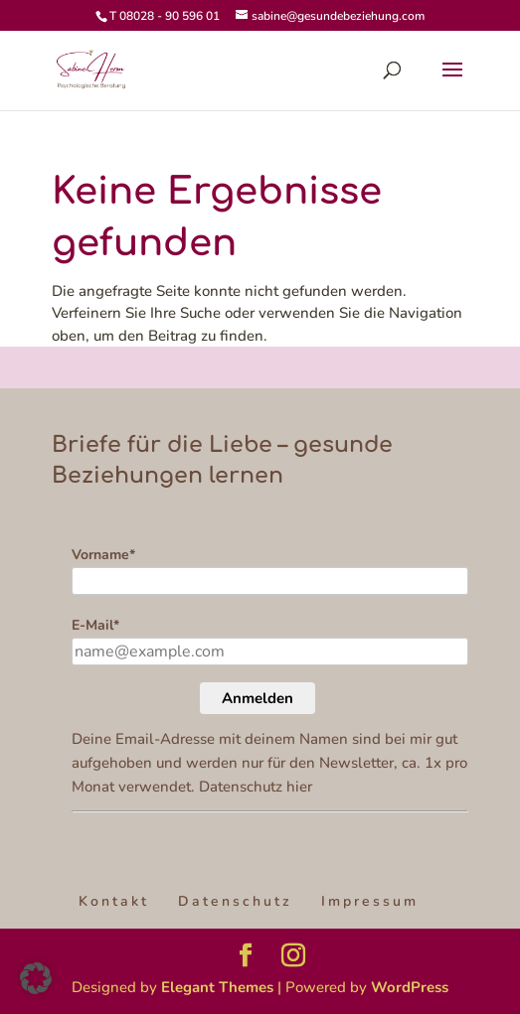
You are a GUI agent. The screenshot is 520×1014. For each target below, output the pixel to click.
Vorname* (103, 554)
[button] (36, 978)
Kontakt (114, 901)
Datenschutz (235, 901)
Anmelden (257, 698)
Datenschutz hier (255, 787)
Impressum (370, 901)
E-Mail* (95, 625)
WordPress (409, 987)
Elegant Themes (217, 987)
